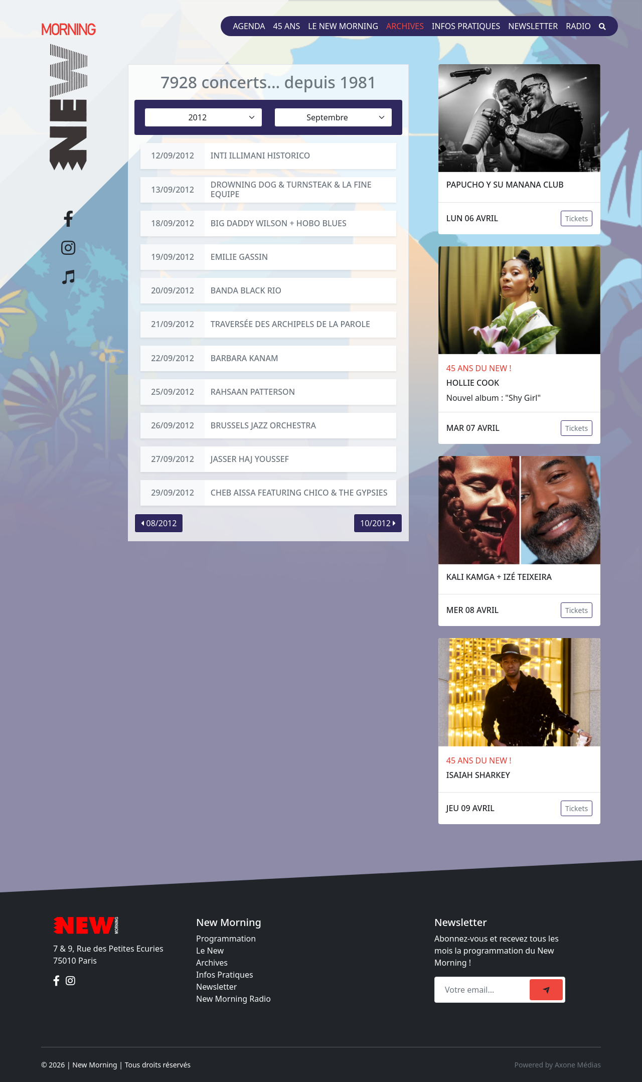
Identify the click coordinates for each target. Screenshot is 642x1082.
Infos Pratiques (224, 974)
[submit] (546, 989)
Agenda (249, 26)
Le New (210, 950)
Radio (578, 26)
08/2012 (159, 523)
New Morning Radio (233, 998)
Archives (405, 26)
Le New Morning (343, 26)
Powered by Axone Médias (558, 1064)
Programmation (226, 938)
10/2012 (378, 523)
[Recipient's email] (483, 989)
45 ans (286, 26)
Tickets (576, 218)
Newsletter (533, 26)
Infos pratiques (466, 26)
